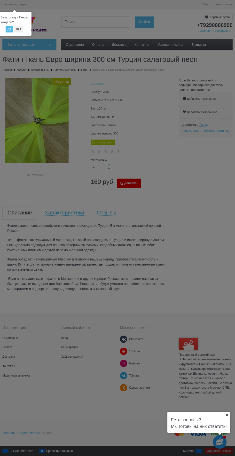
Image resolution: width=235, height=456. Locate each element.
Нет (18, 29)
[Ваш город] (226, 415)
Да (9, 29)
